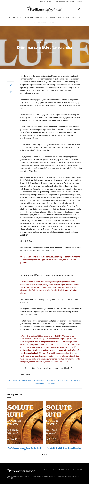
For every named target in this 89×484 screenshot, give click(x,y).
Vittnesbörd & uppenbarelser (47, 42)
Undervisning (40, 23)
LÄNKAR (79, 2)
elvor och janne (26, 380)
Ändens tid (13, 380)
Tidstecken (76, 380)
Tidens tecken (64, 380)
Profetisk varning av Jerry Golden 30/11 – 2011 (25, 449)
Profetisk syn (39, 380)
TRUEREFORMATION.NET (65, 2)
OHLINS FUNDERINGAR (55, 17)
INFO (52, 23)
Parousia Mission (45, 2)
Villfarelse (51, 383)
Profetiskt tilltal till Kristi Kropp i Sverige (63, 448)
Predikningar (72, 17)
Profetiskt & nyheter (33, 17)
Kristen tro (14, 17)
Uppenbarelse (39, 383)
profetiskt (51, 380)
